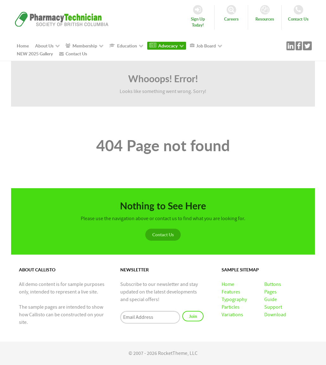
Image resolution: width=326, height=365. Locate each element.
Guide (270, 299)
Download (275, 315)
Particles (231, 307)
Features (231, 292)
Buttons (272, 284)
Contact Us (163, 234)
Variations (232, 315)
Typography (234, 299)
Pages (270, 292)
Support (273, 307)
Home (228, 284)
